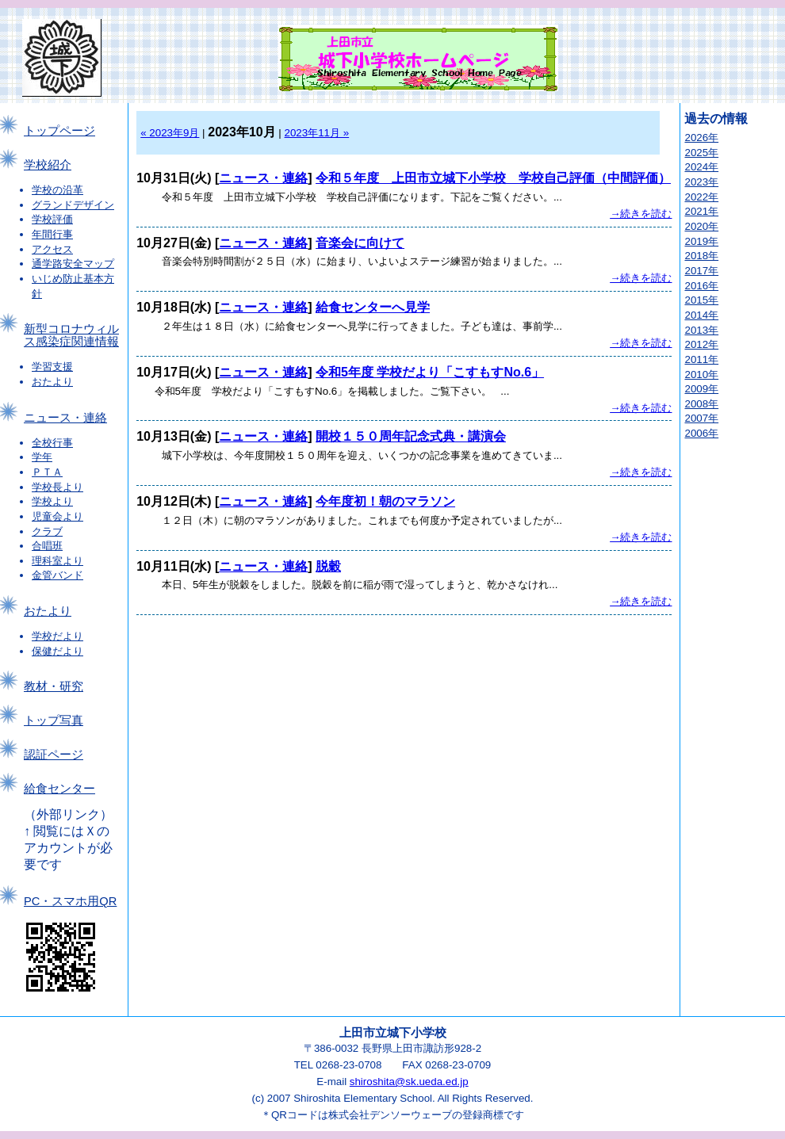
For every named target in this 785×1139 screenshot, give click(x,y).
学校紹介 (47, 165)
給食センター (59, 788)
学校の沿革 (57, 190)
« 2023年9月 (169, 133)
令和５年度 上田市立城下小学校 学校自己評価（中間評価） (493, 178)
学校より (52, 501)
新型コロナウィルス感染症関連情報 (71, 335)
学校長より (57, 487)
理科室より (57, 561)
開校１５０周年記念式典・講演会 (411, 436)
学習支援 (52, 367)
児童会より (57, 516)
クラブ (47, 531)
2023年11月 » (317, 133)
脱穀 (328, 566)
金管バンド (57, 575)
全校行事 (52, 443)
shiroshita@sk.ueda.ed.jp (409, 1081)
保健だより (57, 651)
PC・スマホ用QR (70, 901)
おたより (52, 382)
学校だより (57, 636)
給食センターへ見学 (373, 307)
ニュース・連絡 (65, 417)
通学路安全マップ (73, 263)
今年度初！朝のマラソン (385, 501)
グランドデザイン (73, 205)
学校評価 (52, 219)
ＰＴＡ (47, 472)
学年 (42, 457)
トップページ (59, 130)
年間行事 (52, 234)
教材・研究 (53, 686)
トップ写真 (53, 720)
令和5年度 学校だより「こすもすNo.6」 (430, 372)
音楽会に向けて (360, 243)
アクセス (52, 249)
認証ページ (53, 754)
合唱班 (47, 546)
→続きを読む (641, 214)
